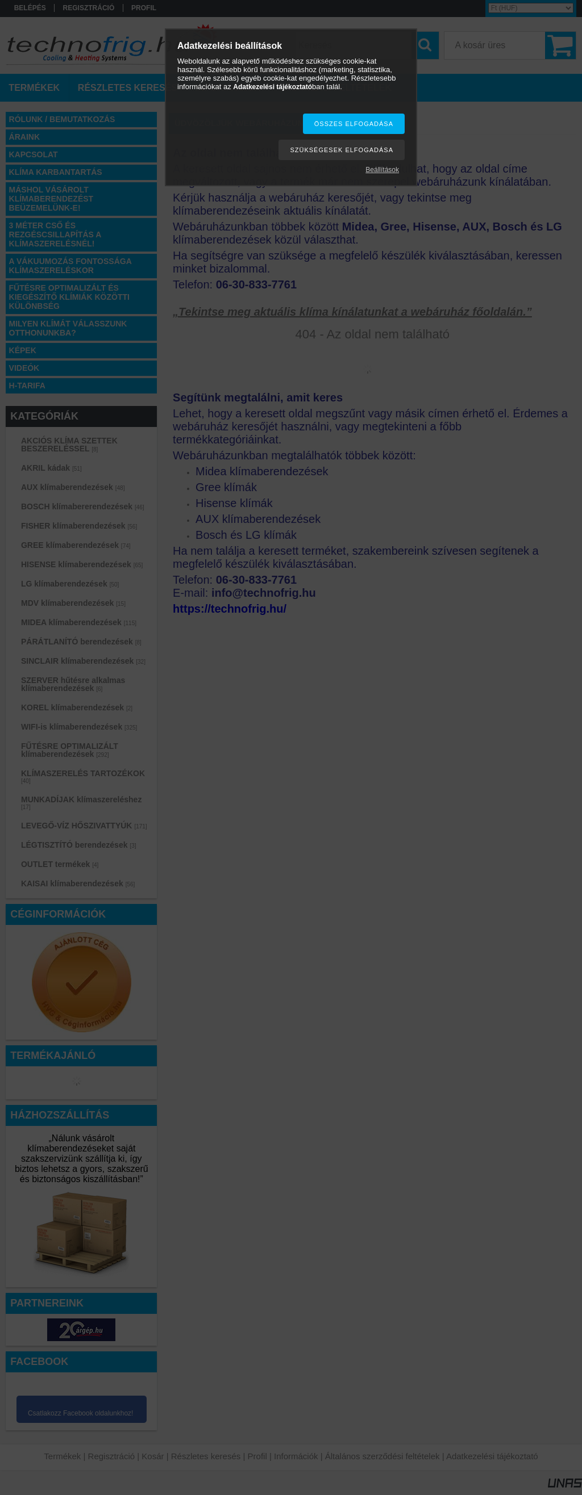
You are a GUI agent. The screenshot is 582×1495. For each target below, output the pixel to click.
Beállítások (382, 170)
